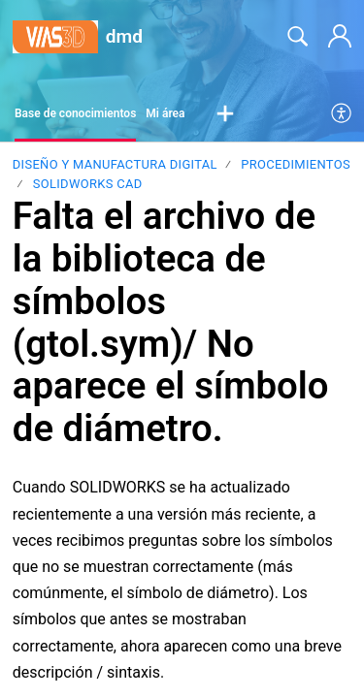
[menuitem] (342, 114)
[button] (225, 114)
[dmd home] (55, 37)
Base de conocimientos (75, 113)
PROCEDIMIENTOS (295, 164)
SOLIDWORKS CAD (88, 183)
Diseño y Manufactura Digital (115, 164)
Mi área (165, 113)
